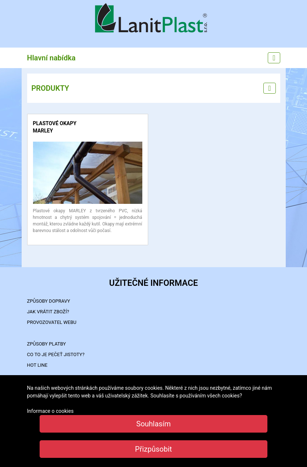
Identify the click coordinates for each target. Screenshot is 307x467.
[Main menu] (274, 57)
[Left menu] (269, 88)
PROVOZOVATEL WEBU (52, 322)
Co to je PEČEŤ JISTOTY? (56, 354)
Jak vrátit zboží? (48, 311)
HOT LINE (37, 365)
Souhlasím (153, 423)
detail (39, 145)
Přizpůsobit (153, 449)
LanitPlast (153, 19)
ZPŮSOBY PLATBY (46, 344)
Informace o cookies (50, 411)
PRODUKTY (50, 88)
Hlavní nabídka (51, 57)
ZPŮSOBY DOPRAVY (48, 301)
